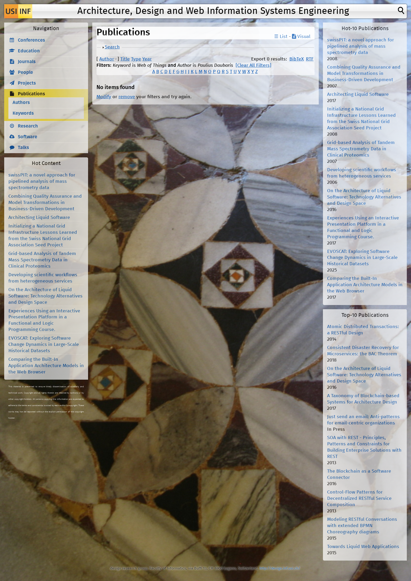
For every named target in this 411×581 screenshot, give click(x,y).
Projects (27, 83)
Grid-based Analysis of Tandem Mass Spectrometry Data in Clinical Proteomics (42, 260)
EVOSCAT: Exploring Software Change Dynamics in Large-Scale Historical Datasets (43, 344)
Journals (27, 61)
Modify (103, 97)
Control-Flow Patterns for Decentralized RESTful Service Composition (359, 498)
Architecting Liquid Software (39, 217)
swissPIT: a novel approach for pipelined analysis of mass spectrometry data (41, 181)
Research (28, 126)
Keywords (23, 113)
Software (27, 137)
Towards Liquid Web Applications (363, 546)
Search (112, 47)
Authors (21, 102)
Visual (301, 36)
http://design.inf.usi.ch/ (279, 568)
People (25, 72)
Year (147, 59)
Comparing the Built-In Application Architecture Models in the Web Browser (46, 365)
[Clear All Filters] (253, 65)
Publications (31, 94)
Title (125, 59)
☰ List (281, 36)
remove (126, 97)
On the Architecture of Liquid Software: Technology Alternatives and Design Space (45, 296)
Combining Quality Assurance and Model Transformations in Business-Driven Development (45, 202)
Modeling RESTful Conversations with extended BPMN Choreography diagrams (362, 525)
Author (106, 59)
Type (136, 59)
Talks (23, 147)
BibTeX (296, 59)
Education (29, 51)
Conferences (31, 40)
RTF (309, 59)
